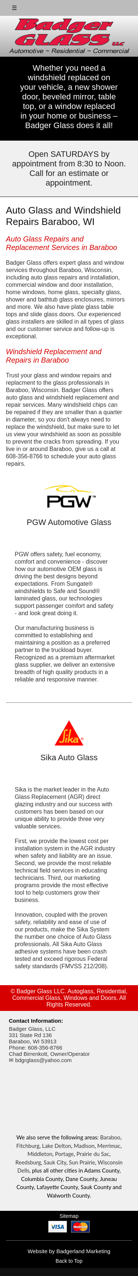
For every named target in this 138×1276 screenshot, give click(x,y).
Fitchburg (27, 1145)
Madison (84, 1145)
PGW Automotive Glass (69, 522)
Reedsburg (28, 1162)
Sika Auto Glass (69, 757)
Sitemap (69, 1216)
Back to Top (69, 1261)
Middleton (39, 1153)
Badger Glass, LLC (32, 1029)
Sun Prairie (82, 1162)
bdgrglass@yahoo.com (43, 1060)
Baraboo (110, 1137)
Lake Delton (56, 1145)
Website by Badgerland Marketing (69, 1251)
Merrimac (108, 1145)
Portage (64, 1153)
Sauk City (55, 1162)
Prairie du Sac (93, 1153)
